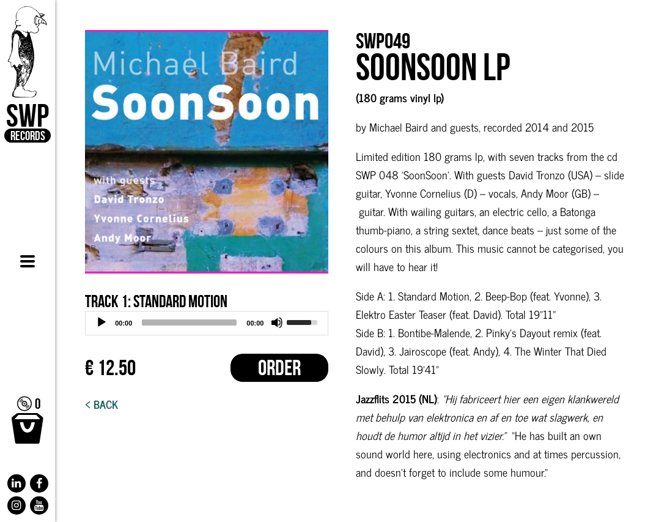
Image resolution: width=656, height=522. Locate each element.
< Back (101, 404)
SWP (27, 74)
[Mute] (277, 322)
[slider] (189, 322)
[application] (206, 323)
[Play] (101, 322)
